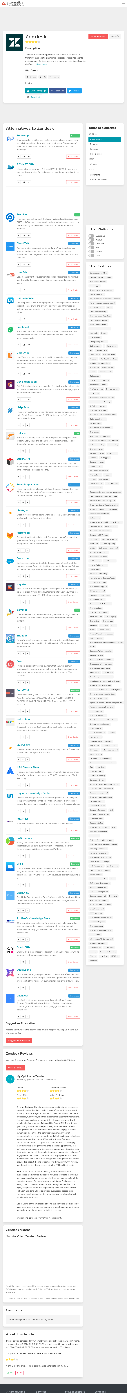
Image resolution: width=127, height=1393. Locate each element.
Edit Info (115, 36)
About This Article (98, 179)
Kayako (21, 584)
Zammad (22, 610)
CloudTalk (23, 243)
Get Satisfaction (27, 381)
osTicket (22, 433)
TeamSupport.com (28, 484)
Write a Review (98, 36)
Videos (93, 164)
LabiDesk (22, 995)
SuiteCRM (23, 690)
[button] (123, 3)
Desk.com (23, 558)
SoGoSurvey (24, 838)
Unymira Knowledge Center (34, 793)
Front (20, 661)
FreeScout (23, 214)
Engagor (22, 635)
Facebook (59, 90)
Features (94, 149)
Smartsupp (23, 135)
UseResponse (25, 298)
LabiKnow (23, 893)
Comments (95, 174)
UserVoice (23, 352)
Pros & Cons (96, 153)
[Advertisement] (63, 20)
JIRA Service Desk (28, 767)
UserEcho (22, 272)
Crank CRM (23, 947)
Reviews (94, 144)
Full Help (22, 819)
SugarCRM (23, 459)
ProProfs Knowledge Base (33, 918)
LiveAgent (23, 510)
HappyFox (23, 533)
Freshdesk (23, 327)
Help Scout (24, 407)
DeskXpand (24, 970)
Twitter (76, 90)
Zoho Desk (23, 719)
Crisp (20, 864)
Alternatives (96, 139)
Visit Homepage (38, 90)
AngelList (35, 97)
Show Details (73, 156)
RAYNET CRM (26, 164)
